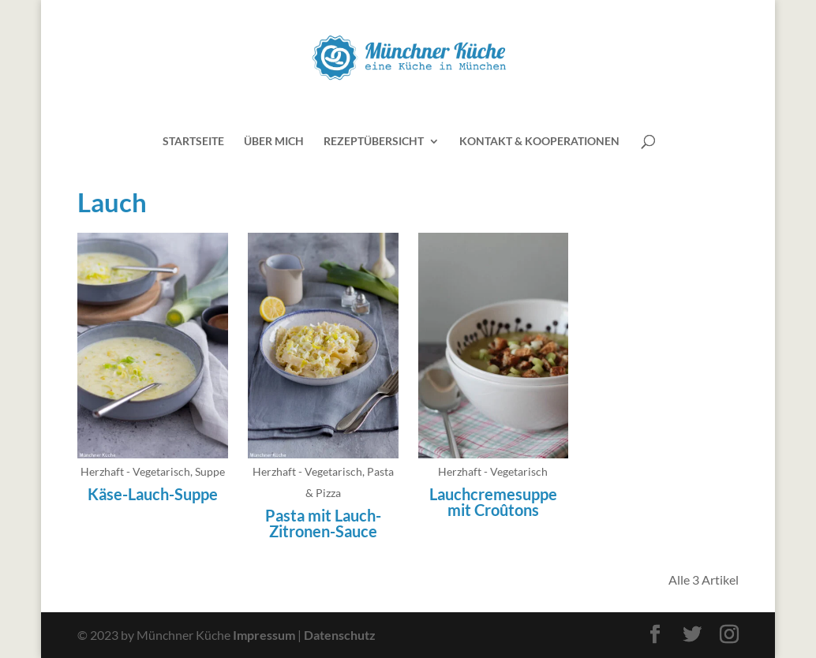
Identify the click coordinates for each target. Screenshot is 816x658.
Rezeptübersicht (374, 142)
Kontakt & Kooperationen (539, 142)
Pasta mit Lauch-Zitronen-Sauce (323, 523)
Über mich (274, 142)
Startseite (193, 142)
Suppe (210, 471)
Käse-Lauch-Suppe (153, 493)
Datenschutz (340, 634)
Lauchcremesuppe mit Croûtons (493, 501)
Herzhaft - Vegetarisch (135, 471)
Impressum (264, 634)
